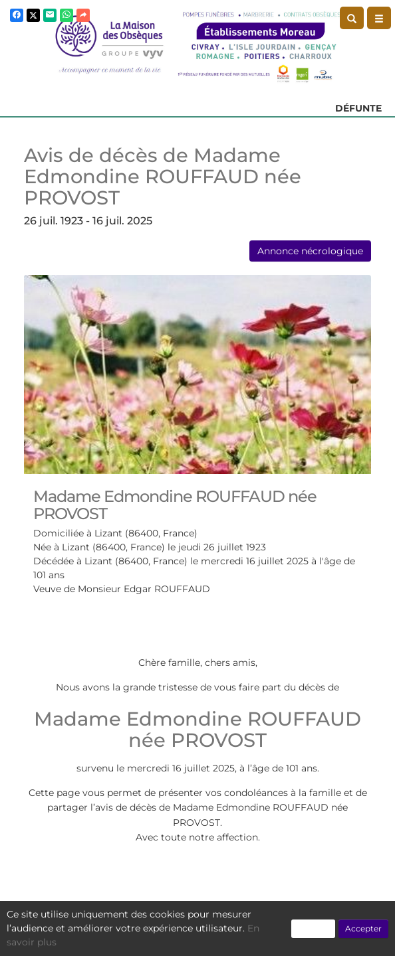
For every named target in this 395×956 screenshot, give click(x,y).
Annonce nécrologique (310, 251)
